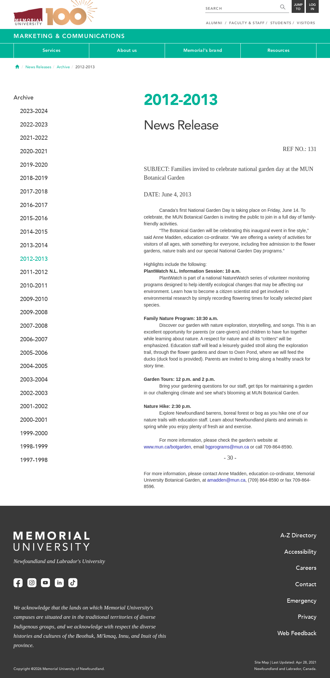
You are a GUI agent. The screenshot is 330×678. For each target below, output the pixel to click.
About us (127, 50)
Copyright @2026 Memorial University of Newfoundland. (59, 669)
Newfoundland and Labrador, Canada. (285, 669)
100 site (71, 13)
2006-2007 (34, 339)
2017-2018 (34, 191)
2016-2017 (34, 205)
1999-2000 (34, 433)
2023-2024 (34, 111)
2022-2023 (34, 124)
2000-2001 (34, 419)
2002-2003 (34, 393)
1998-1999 (34, 446)
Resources (278, 50)
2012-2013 (34, 258)
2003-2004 (34, 379)
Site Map (262, 662)
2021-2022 (34, 137)
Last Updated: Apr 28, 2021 (294, 662)
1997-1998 (34, 460)
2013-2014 (34, 245)
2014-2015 (34, 231)
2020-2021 (34, 151)
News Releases (38, 67)
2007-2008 (34, 325)
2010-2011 (34, 285)
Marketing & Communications (69, 36)
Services (51, 50)
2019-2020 (34, 164)
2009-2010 (34, 299)
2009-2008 (34, 312)
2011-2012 (34, 272)
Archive (63, 67)
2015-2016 (34, 218)
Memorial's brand (202, 50)
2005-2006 (34, 352)
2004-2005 (34, 366)
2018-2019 (34, 178)
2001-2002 (34, 406)
